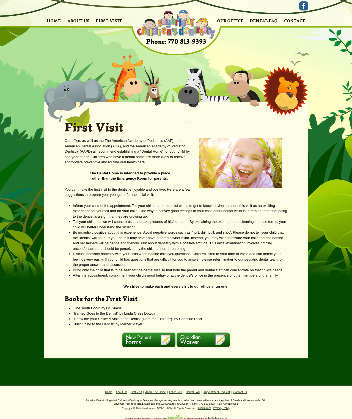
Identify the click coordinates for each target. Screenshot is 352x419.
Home (108, 392)
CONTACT (294, 20)
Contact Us (240, 392)
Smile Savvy (164, 408)
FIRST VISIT (109, 20)
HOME (54, 20)
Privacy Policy (221, 408)
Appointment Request (217, 392)
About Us (121, 392)
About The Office (155, 392)
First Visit (136, 392)
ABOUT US (78, 20)
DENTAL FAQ (263, 20)
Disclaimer (204, 408)
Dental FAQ (193, 392)
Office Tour (175, 392)
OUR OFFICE (230, 20)
